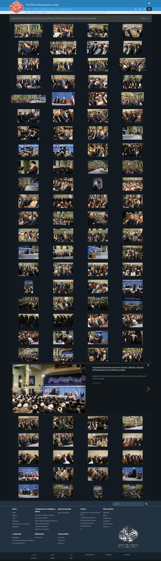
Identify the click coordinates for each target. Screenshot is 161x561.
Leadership (16, 534)
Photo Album (35, 12)
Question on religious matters (44, 9)
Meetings (44, 12)
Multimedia (39, 534)
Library (83, 509)
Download (96, 383)
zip (148, 18)
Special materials (64, 509)
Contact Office (63, 534)
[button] (149, 9)
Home (28, 9)
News (14, 509)
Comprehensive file (65, 9)
